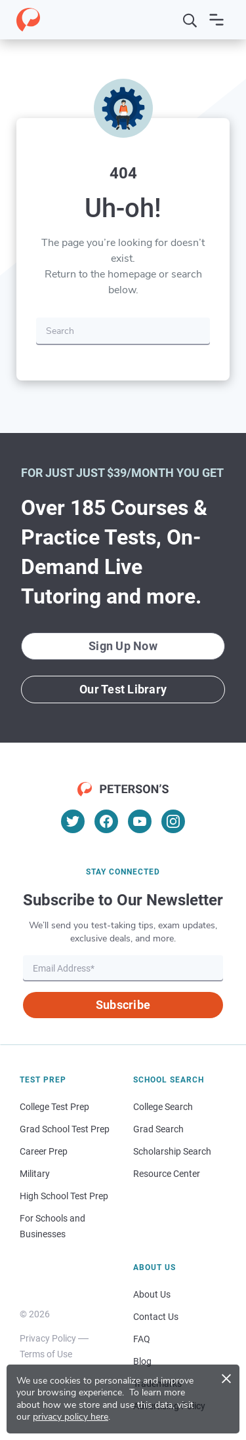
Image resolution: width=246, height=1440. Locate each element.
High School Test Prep (64, 1196)
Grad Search (158, 1129)
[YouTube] (140, 821)
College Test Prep (54, 1106)
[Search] (190, 19)
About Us (152, 1294)
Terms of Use (46, 1354)
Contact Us (155, 1316)
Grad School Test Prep (65, 1129)
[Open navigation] (216, 19)
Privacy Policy (48, 1338)
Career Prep (44, 1151)
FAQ (141, 1339)
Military (35, 1173)
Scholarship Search (172, 1151)
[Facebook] (106, 821)
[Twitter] (73, 821)
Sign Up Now (123, 646)
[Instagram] (173, 821)
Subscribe (123, 1005)
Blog (142, 1361)
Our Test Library (123, 689)
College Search (163, 1106)
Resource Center (166, 1173)
